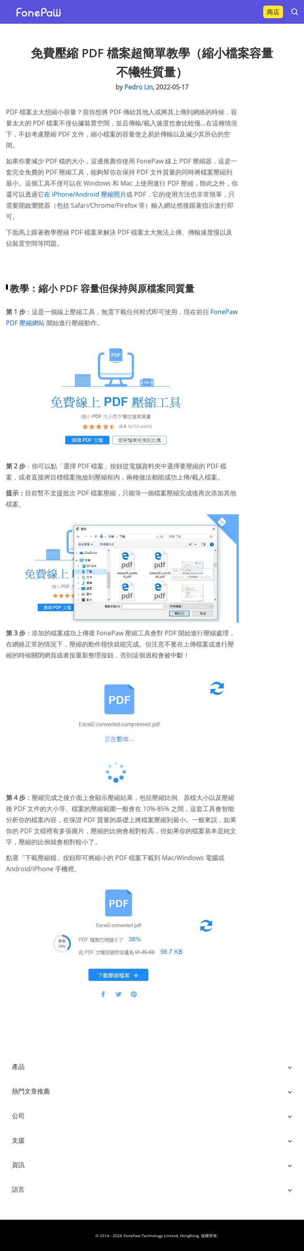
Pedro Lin (138, 87)
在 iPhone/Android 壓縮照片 (85, 194)
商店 (273, 12)
